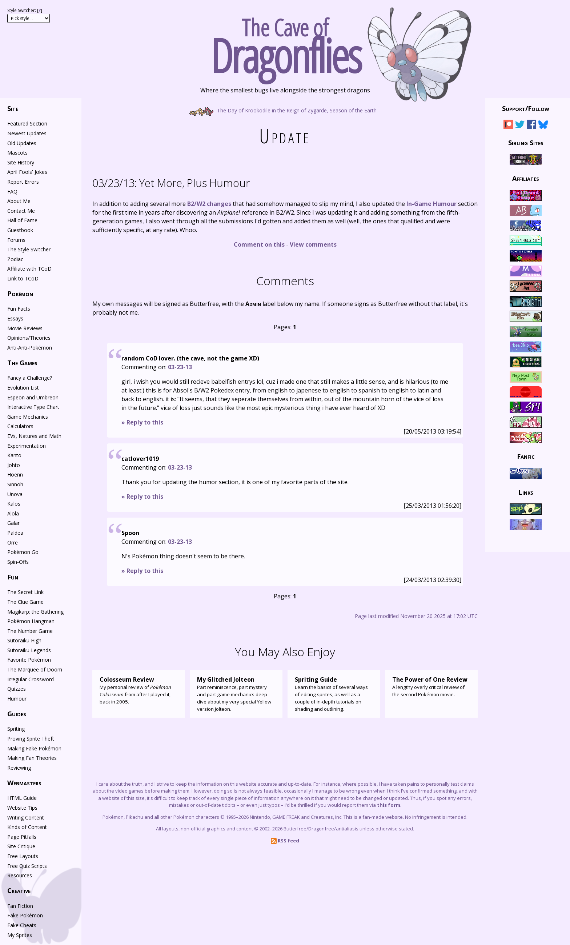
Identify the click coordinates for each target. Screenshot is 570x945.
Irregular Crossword (30, 679)
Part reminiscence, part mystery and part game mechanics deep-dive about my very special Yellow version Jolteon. (236, 693)
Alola (13, 513)
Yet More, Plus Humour (171, 183)
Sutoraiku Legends (29, 650)
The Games (22, 362)
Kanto (14, 455)
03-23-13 (180, 367)
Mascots (17, 152)
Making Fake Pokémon (34, 748)
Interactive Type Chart (33, 406)
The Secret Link (25, 592)
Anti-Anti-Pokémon (29, 347)
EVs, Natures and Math (34, 435)
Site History (20, 162)
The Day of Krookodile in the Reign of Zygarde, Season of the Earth (285, 110)
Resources (19, 875)
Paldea (15, 532)
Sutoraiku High (24, 640)
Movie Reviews (25, 328)
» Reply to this (142, 422)
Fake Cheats (21, 925)
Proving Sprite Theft (30, 738)
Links (525, 491)
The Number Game (30, 630)
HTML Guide (22, 797)
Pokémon (20, 293)
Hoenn (15, 474)
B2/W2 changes (209, 204)
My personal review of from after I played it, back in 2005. (139, 690)
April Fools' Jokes (27, 171)
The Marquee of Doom (34, 669)
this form (388, 805)
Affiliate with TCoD (29, 268)
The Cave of (285, 43)
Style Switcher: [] (24, 10)
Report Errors (23, 181)
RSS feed (285, 840)
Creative (19, 890)
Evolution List (23, 387)
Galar (13, 522)
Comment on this (259, 244)
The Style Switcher (29, 249)
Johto (13, 465)
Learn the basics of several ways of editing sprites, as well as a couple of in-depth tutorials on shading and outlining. (334, 693)
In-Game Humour (431, 204)
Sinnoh (15, 484)
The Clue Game (25, 601)
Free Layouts (22, 856)
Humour (17, 698)
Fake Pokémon (25, 915)
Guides (16, 713)
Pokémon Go (23, 552)
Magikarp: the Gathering (35, 611)
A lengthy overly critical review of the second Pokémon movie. (431, 686)
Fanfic (525, 456)
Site (12, 108)
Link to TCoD (23, 278)
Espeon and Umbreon (33, 397)
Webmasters (24, 782)
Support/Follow (525, 108)
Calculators (20, 426)
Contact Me (21, 210)
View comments (313, 244)
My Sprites (19, 935)
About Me (19, 201)
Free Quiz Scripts (27, 865)
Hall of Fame (22, 220)
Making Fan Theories (32, 757)
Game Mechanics (27, 416)
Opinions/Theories (29, 337)
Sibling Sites (525, 142)
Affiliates (525, 178)
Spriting (16, 728)
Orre (12, 542)
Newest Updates (27, 133)
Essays (15, 318)
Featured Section (27, 123)
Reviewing (19, 767)
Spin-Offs (18, 561)
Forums (16, 239)
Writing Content (25, 817)
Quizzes (16, 688)
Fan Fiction (20, 905)
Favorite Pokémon (29, 659)
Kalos (13, 503)
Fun (12, 577)
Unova (15, 494)
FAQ (12, 191)
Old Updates (21, 143)
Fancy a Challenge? (29, 377)
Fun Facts (18, 308)
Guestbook (20, 230)
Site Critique (21, 846)
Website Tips (22, 807)
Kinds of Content (27, 827)
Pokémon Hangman (31, 621)
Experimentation (26, 445)
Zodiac (15, 259)
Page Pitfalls (21, 836)
